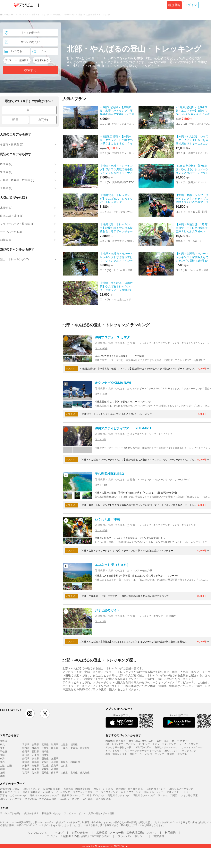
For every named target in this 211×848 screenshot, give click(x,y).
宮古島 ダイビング (69, 798)
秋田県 (54, 744)
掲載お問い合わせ (51, 813)
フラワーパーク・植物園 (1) (17, 223)
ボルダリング (172, 750)
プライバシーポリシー (131, 836)
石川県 (35, 755)
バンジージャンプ (154, 754)
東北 (2, 744)
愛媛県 (45, 769)
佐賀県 (35, 772)
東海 (2, 758)
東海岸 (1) (6, 172)
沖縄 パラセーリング (177, 792)
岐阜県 (35, 758)
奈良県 (64, 762)
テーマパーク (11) (11, 231)
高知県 (54, 769)
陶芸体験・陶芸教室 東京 (129, 788)
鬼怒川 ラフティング (118, 795)
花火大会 (182, 754)
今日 (29, 110)
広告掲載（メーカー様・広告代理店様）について (126, 832)
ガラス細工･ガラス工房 (141, 740)
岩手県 (35, 744)
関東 (2, 748)
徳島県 (25, 769)
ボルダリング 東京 (103, 788)
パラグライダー (143, 747)
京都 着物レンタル (9, 788)
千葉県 (64, 748)
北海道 (3, 741)
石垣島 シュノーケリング (56, 792)
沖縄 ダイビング (31, 788)
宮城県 (45, 744)
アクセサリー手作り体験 (118, 747)
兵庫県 (54, 762)
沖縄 (2, 776)
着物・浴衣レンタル (116, 754)
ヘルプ (59, 832)
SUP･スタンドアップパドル (120, 744)
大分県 (64, 772)
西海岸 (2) (6, 164)
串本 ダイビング (95, 795)
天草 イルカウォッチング (13, 795)
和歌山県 (75, 762)
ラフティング (189, 750)
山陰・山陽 (6, 765)
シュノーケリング (188, 744)
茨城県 (45, 748)
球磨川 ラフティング (143, 795)
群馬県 (35, 748)
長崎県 (45, 772)
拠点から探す (31, 813)
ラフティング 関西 (167, 795)
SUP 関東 (87, 798)
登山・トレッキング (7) (14, 259)
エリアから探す (9, 735)
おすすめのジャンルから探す (123, 735)
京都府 (35, 762)
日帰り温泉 (163, 740)
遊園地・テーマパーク (166, 747)
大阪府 (45, 762)
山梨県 (25, 751)
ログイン (190, 5)
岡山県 (45, 765)
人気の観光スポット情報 (101, 813)
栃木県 (25, 748)
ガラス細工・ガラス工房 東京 (40, 798)
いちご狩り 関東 (189, 795)
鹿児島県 (84, 772)
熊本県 (54, 772)
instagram (30, 713)
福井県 (45, 755)
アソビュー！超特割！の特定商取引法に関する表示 (78, 836)
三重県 (54, 758)
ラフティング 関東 (82, 792)
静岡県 (25, 758)
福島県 (74, 744)
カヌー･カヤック (181, 740)
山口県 (64, 765)
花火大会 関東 (103, 798)
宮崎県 (74, 772)
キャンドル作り (114, 750)
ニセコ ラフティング (107, 792)
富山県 (25, 755)
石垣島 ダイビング (155, 788)
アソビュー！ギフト (74, 813)
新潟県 (45, 751)
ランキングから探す (10, 813)
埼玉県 (54, 748)
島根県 (35, 765)
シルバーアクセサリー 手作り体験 (143, 750)
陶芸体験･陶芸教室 (115, 740)
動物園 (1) (6, 239)
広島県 (54, 765)
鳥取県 (25, 765)
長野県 (35, 751)
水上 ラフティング (130, 792)
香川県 (35, 769)
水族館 (170, 754)
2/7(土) (43, 119)
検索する (30, 70)
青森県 (25, 744)
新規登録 (174, 5)
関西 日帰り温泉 (31, 792)
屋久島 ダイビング (9, 792)
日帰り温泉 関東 (51, 788)
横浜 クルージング (153, 792)
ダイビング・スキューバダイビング (157, 744)
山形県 (64, 744)
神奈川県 (84, 748)
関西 (2, 762)
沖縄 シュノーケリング (181, 788)
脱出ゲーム (136, 754)
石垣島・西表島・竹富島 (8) (17, 180)
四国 (2, 769)
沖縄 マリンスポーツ (11, 798)
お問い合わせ (80, 832)
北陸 (2, 755)
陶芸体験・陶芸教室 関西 (77, 788)
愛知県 (45, 758)
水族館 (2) (6, 207)
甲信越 (3, 751)
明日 (15, 119)
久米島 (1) (6, 188)
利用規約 (170, 832)
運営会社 (158, 836)
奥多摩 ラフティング (73, 795)
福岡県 (25, 772)
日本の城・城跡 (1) (11, 215)
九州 (2, 772)
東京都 (74, 748)
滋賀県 (25, 762)
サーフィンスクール (191, 747)
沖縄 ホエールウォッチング (44, 795)
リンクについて (37, 832)
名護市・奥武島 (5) (11, 144)
